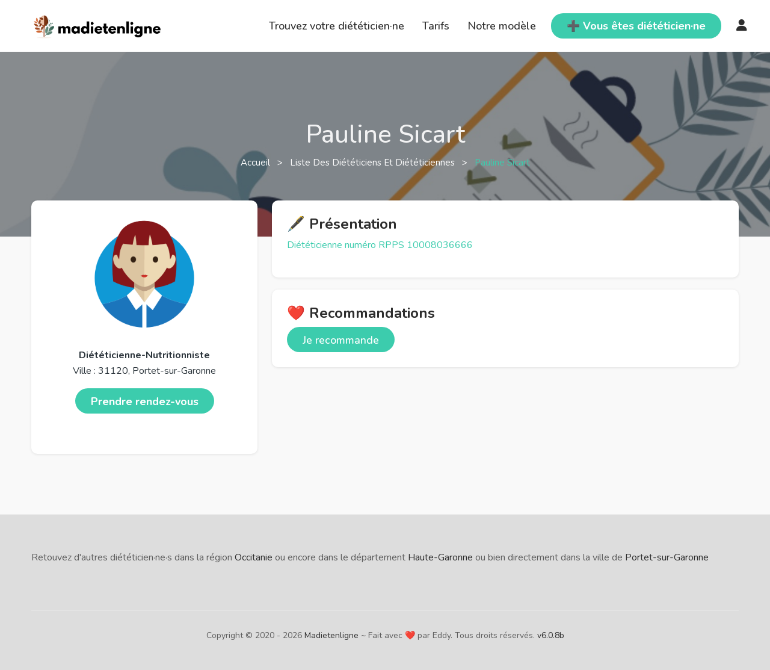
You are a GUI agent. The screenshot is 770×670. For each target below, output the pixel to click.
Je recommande (341, 340)
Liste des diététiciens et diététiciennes (373, 163)
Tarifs (435, 26)
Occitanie (254, 557)
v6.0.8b (550, 635)
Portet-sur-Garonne (667, 557)
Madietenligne (331, 635)
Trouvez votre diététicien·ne (336, 26)
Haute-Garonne (440, 557)
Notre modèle (501, 26)
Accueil (257, 163)
